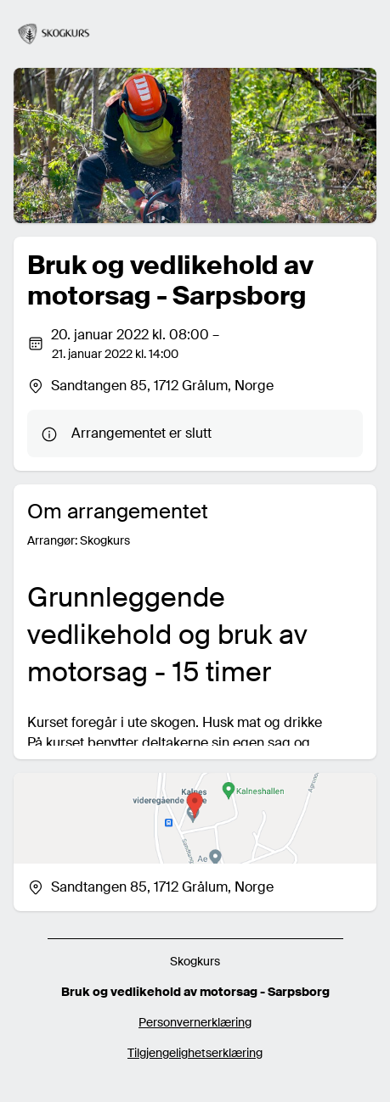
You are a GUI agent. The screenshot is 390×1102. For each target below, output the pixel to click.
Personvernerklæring (195, 1022)
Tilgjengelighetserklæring (195, 1052)
